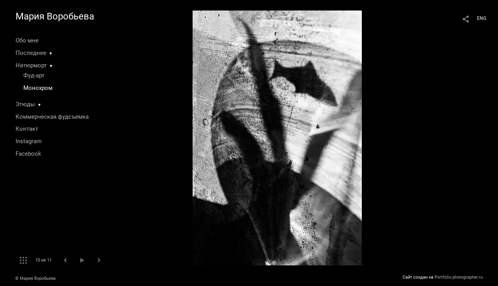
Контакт (27, 128)
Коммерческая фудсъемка (52, 116)
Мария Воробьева (55, 16)
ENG (481, 18)
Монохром (38, 87)
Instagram (29, 141)
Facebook (28, 153)
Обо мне (27, 40)
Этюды (25, 104)
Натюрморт (31, 65)
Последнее (31, 52)
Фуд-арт (33, 75)
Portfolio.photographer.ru (459, 277)
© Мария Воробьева (35, 278)
